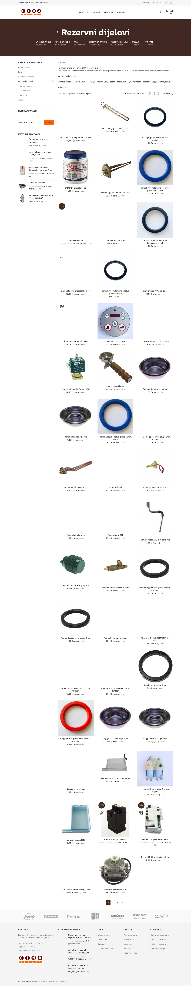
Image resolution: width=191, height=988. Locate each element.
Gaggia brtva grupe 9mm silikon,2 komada (75, 740)
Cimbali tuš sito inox (115, 240)
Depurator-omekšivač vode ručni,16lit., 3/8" (41, 196)
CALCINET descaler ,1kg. (75, 188)
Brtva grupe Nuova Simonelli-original (155, 138)
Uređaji (21, 100)
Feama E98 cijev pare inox (115, 638)
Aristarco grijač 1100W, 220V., (115, 128)
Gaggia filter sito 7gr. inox (155, 738)
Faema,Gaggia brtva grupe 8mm (76, 638)
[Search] (160, 12)
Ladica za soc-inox (37, 182)
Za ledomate (25, 90)
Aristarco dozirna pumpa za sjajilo (75, 137)
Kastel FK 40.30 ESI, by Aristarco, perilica (78, 966)
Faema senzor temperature (154, 487)
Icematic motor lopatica (115, 839)
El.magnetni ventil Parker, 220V (76, 389)
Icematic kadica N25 (75, 840)
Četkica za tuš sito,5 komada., (38, 140)
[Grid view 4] (158, 93)
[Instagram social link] (171, 3)
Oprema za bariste (26, 76)
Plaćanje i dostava (158, 944)
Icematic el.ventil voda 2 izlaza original (155, 790)
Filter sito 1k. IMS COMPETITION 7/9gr (154, 639)
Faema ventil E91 (115, 535)
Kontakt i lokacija (157, 948)
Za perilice (24, 95)
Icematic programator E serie (155, 839)
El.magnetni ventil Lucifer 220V (155, 341)
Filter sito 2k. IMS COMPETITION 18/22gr (115, 689)
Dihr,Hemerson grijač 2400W (75, 341)
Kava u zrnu (102, 939)
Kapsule (101, 944)
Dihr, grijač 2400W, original (155, 291)
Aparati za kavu (130, 935)
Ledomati (128, 944)
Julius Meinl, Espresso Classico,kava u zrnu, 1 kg (40, 168)
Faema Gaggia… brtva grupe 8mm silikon (155, 438)
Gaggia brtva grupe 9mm (154, 685)
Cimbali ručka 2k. (75, 240)
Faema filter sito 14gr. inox (155, 389)
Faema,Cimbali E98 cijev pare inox (155, 540)
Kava (20, 72)
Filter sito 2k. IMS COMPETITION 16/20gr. (75, 689)
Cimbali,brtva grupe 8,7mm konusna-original (155, 241)
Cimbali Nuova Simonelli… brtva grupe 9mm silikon (155, 189)
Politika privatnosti (158, 939)
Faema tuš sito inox (76, 535)
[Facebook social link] (166, 3)
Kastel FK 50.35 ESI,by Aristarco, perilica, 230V (78, 951)
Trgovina (71, 93)
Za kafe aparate (26, 86)
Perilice (127, 948)
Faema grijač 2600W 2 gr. (75, 487)
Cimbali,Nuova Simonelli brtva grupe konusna (115, 292)
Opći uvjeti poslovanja (159, 935)
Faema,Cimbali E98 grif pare (76, 585)
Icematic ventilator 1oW (115, 890)
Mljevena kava (104, 935)
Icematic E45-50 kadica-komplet (115, 778)
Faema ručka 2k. (115, 487)
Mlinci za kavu (130, 939)
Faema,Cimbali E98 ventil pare (115, 587)
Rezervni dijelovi (25, 81)
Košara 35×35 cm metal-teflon (155, 857)
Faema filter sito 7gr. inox (75, 437)
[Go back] (58, 32)
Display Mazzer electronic (115, 341)
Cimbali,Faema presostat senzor (76, 291)
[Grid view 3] (154, 93)
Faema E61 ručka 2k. (115, 386)
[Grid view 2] (150, 93)
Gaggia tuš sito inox (75, 789)
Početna (61, 93)
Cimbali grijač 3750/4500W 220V (115, 192)
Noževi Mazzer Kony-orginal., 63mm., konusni (79, 936)
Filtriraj (48, 122)
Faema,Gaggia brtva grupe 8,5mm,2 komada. (155, 589)
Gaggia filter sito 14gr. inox (115, 738)
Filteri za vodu (24, 67)
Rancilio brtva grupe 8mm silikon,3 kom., (40, 153)
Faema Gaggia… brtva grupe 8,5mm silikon (115, 438)
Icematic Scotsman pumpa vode (75, 890)
